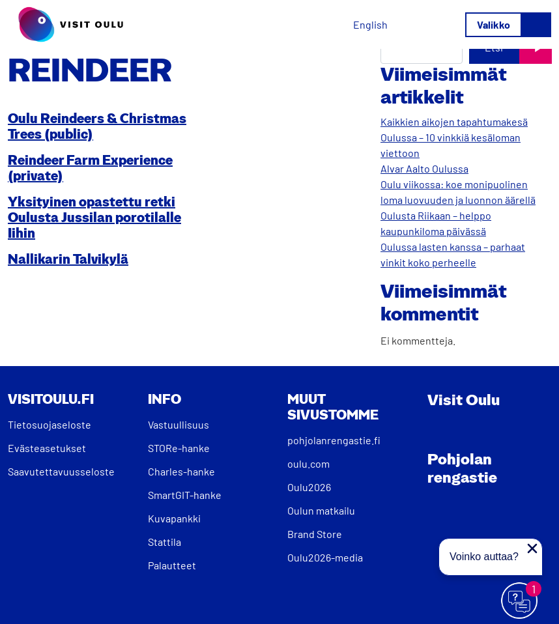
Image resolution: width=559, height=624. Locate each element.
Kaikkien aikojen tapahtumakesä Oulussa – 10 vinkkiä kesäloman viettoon (454, 137)
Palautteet (172, 565)
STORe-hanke (179, 448)
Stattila (164, 541)
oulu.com (308, 463)
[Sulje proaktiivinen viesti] (532, 548)
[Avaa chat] (520, 601)
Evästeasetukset (47, 448)
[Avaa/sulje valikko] (508, 24)
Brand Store (314, 534)
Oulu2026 (309, 487)
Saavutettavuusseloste (61, 471)
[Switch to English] (370, 24)
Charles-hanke (181, 471)
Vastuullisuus (178, 424)
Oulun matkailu (321, 510)
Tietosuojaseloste (49, 424)
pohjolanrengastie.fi (333, 440)
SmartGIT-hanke (185, 495)
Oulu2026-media (325, 557)
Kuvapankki (174, 518)
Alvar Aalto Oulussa (424, 168)
